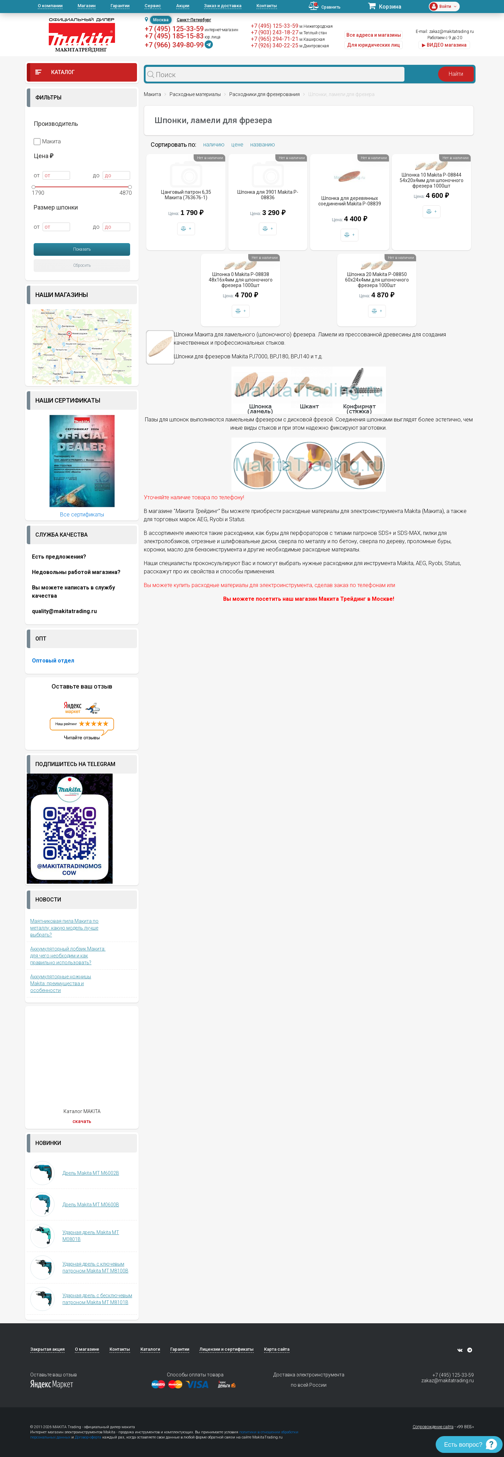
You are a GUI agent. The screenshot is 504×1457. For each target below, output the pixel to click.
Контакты (266, 5)
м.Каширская (312, 39)
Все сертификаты (82, 514)
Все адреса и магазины (373, 35)
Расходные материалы (195, 94)
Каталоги (150, 1349)
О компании (50, 5)
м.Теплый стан (313, 33)
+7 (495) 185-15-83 (174, 36)
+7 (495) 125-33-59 (174, 29)
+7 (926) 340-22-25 (274, 45)
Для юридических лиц (373, 45)
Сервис (153, 5)
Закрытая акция (47, 1349)
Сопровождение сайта (433, 1426)
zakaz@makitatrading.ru (451, 31)
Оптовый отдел (53, 660)
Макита (47, 141)
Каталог (55, 72)
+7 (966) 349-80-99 (174, 45)
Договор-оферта (88, 1437)
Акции (182, 5)
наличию (214, 144)
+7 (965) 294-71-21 (274, 39)
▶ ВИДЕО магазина (444, 45)
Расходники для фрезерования (264, 94)
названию (262, 144)
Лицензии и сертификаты (226, 1349)
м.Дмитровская (314, 46)
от (52, 175)
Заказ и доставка (222, 5)
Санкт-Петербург (194, 19)
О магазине (87, 1349)
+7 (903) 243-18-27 (274, 32)
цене (237, 144)
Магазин (86, 5)
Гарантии (120, 5)
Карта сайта (276, 1349)
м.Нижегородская (316, 26)
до (111, 175)
